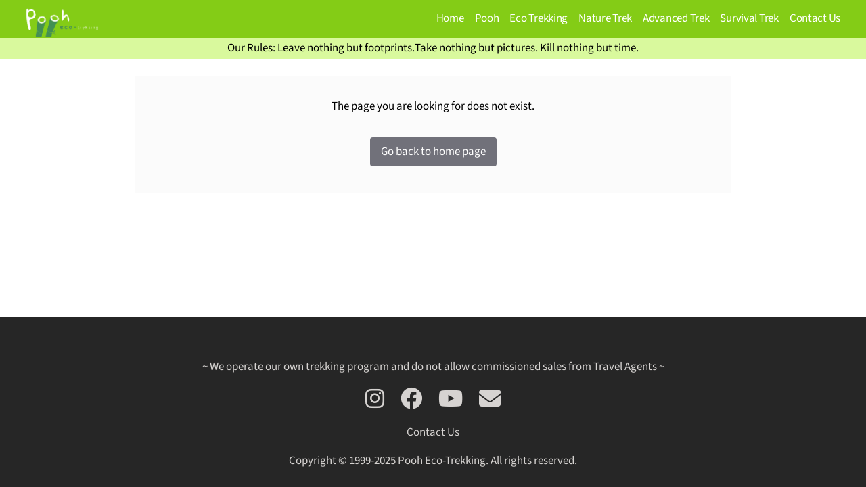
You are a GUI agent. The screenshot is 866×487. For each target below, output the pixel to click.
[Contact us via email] (490, 400)
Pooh (487, 18)
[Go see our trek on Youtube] (450, 400)
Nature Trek (605, 18)
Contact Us (815, 18)
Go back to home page (433, 151)
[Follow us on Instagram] (374, 400)
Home (450, 18)
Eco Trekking (538, 18)
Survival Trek (749, 18)
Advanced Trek (676, 18)
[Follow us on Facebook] (411, 400)
